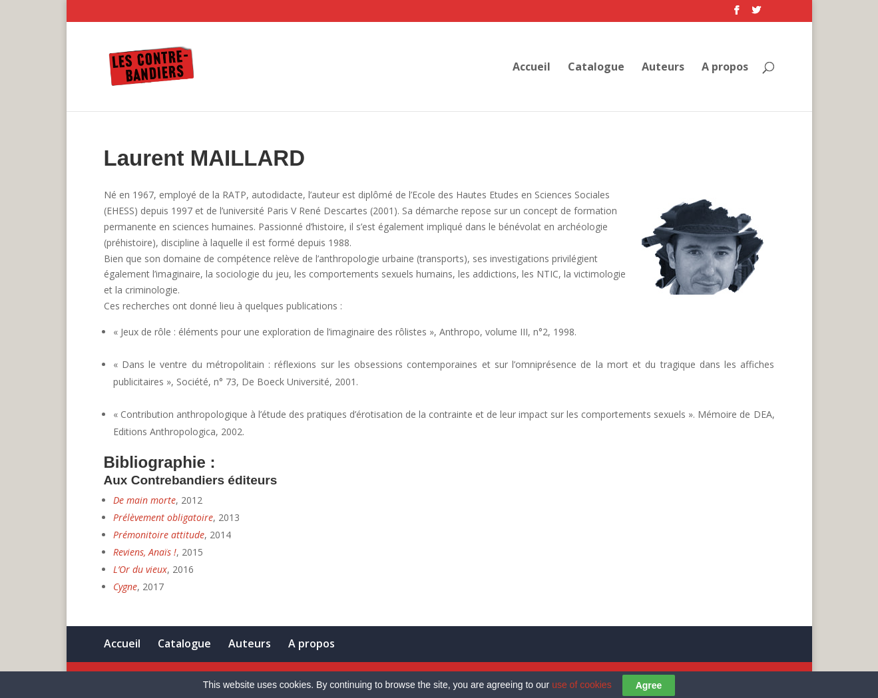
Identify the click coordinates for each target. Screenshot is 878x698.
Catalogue (596, 68)
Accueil (531, 68)
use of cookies (582, 692)
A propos (725, 68)
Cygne (125, 586)
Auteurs (663, 68)
